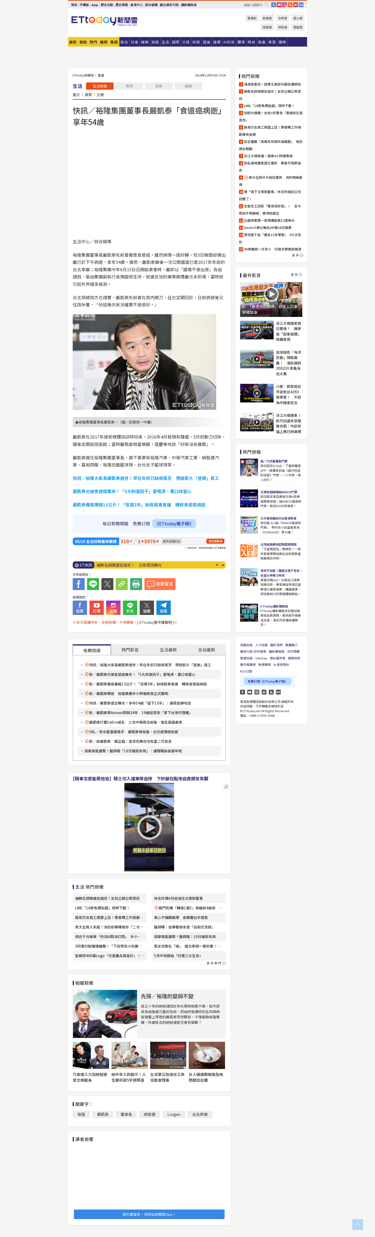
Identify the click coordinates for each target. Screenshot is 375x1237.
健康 (188, 85)
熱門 (93, 41)
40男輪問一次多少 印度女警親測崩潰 (272, 249)
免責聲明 (264, 664)
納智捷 (149, 1114)
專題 (114, 41)
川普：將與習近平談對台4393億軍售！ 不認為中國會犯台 (288, 394)
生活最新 (168, 649)
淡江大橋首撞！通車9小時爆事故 (268, 155)
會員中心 (136, 5)
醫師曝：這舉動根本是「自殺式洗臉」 (184, 926)
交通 (100, 94)
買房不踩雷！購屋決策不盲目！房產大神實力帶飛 (281, 573)
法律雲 (282, 18)
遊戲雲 (298, 27)
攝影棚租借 (189, 5)
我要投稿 (246, 645)
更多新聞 (214, 541)
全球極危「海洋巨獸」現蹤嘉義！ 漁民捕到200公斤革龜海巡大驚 (288, 363)
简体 (74, 5)
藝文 (76, 94)
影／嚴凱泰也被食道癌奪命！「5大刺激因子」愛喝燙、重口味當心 (142, 674)
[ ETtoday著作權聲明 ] (155, 622)
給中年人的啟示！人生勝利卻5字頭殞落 (128, 1077)
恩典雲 (267, 27)
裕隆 (81, 1114)
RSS (290, 4)
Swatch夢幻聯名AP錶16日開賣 (268, 227)
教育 (129, 85)
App (94, 5)
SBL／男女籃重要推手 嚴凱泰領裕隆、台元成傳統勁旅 (133, 731)
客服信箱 (246, 658)
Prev (223, 565)
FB (273, 4)
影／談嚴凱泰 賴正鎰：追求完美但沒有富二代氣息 (130, 741)
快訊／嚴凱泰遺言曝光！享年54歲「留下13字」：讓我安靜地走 (140, 702)
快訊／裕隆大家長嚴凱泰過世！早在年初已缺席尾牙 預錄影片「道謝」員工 (150, 664)
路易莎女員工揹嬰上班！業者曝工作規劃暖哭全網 (270, 131)
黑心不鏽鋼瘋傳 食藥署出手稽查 (181, 917)
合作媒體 (293, 651)
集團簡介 (291, 645)
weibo (295, 4)
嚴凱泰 (103, 1114)
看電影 (252, 18)
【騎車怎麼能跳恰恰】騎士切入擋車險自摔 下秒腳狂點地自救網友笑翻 (139, 778)
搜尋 (266, 4)
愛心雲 (298, 18)
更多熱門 (216, 963)
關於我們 (276, 645)
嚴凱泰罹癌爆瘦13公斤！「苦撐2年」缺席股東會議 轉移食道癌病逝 (139, 504)
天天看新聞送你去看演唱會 (278, 518)
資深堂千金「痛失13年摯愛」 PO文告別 (270, 238)
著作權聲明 (248, 664)
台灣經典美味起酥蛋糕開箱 (278, 544)
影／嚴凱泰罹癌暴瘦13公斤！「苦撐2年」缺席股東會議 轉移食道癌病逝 (148, 683)
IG (284, 4)
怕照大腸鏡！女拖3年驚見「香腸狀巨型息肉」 (271, 116)
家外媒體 (151, 5)
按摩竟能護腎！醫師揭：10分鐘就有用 (185, 936)
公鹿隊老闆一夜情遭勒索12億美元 (269, 220)
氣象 (158, 85)
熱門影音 (130, 649)
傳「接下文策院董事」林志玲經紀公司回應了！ (270, 195)
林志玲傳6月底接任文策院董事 (178, 898)
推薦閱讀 (91, 650)
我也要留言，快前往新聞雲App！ (149, 1214)
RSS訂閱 (246, 671)
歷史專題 (122, 5)
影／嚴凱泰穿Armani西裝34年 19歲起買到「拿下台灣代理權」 (141, 712)
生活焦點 (100, 85)
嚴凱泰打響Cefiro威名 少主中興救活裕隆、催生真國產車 (135, 722)
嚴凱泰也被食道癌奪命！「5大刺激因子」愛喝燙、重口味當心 (132, 491)
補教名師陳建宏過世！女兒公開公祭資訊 (107, 898)
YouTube (279, 4)
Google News (301, 4)
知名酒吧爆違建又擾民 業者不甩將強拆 (270, 167)
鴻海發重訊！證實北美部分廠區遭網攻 (272, 84)
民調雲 (267, 18)
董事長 (126, 1114)
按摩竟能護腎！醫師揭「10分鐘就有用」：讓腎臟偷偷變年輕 (133, 750)
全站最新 (206, 649)
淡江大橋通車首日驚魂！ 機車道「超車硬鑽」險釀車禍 (288, 331)
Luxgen (173, 1114)
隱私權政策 (277, 658)
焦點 (83, 41)
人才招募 (261, 645)
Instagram (256, 692)
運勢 (88, 94)
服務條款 (294, 658)
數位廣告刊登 (169, 5)
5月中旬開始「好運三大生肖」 (179, 955)
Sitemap (261, 658)
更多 (297, 255)
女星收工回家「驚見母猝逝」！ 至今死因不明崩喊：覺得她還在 (270, 210)
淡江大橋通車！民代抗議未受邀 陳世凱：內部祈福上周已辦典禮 (289, 423)
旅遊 (155, 41)
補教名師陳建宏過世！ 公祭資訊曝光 (129, 565)
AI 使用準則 (281, 664)
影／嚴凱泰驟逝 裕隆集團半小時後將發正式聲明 (128, 693)
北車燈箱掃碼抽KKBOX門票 (278, 492)
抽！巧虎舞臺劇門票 (273, 461)
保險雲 (282, 27)
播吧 (104, 41)
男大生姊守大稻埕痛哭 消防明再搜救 (270, 181)
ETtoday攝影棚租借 (274, 606)
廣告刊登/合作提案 (253, 651)
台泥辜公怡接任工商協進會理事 (167, 1077)
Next (217, 565)
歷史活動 (107, 5)
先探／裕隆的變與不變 (167, 996)
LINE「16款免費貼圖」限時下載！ (102, 907)
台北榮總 (200, 1114)
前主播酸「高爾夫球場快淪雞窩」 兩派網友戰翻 (271, 145)
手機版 (84, 5)
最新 (73, 41)
